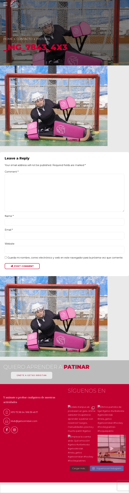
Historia (43, 39)
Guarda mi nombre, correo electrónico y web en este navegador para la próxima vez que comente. (65, 257)
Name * (9, 216)
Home (8, 39)
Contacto (24, 39)
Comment (11, 171)
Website (9, 243)
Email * (9, 229)
